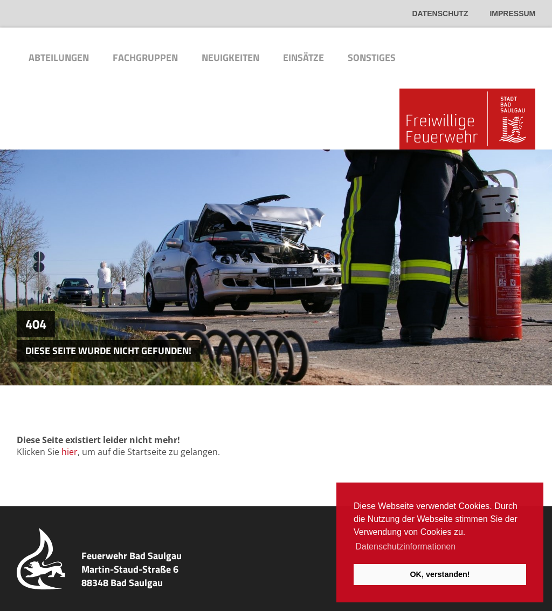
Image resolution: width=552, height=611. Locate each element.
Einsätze (303, 57)
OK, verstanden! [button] (440, 574)
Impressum (512, 13)
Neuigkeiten (230, 57)
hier (69, 452)
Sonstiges (372, 57)
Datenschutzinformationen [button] (405, 546)
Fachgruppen (145, 57)
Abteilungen (59, 57)
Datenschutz (440, 13)
